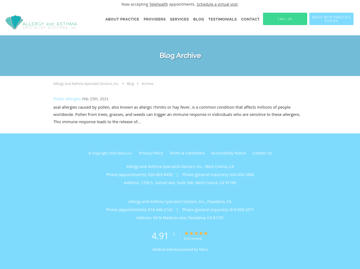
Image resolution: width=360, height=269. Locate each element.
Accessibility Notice (228, 153)
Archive (147, 83)
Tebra (203, 249)
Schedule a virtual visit (217, 4)
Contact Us (262, 153)
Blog (130, 83)
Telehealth (158, 4)
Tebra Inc (124, 153)
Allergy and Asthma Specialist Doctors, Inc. (86, 83)
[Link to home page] (39, 21)
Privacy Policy (151, 153)
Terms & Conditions (187, 153)
